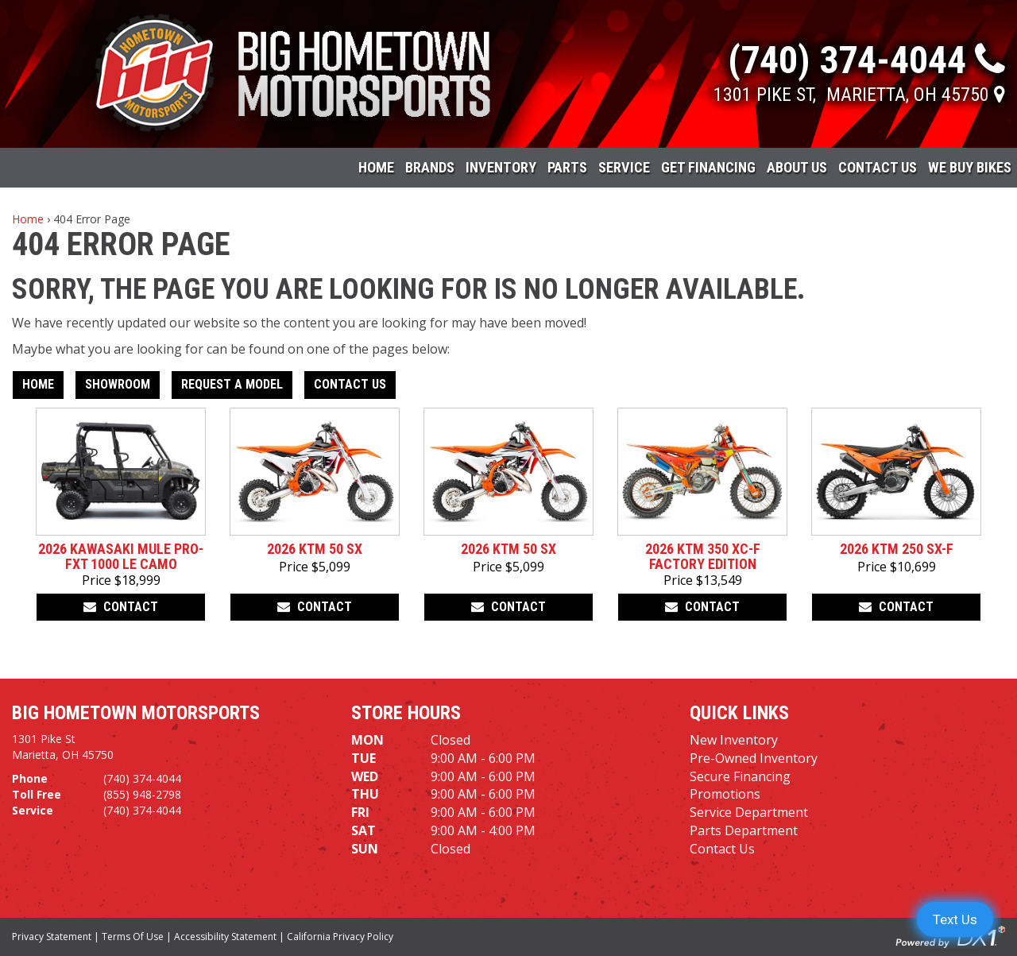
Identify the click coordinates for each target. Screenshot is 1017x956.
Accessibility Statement (225, 936)
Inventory (501, 167)
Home (376, 167)
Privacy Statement (51, 936)
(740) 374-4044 (142, 778)
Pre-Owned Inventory (754, 758)
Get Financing (708, 167)
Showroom (117, 384)
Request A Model (232, 384)
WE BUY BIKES (969, 167)
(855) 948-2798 (142, 794)
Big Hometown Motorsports (136, 713)
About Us (797, 167)
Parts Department (744, 830)
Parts (567, 167)
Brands (429, 167)
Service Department (749, 812)
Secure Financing (740, 776)
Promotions (725, 794)
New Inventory (734, 740)
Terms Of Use (133, 936)
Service (624, 167)
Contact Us (877, 167)
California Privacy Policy (340, 936)
